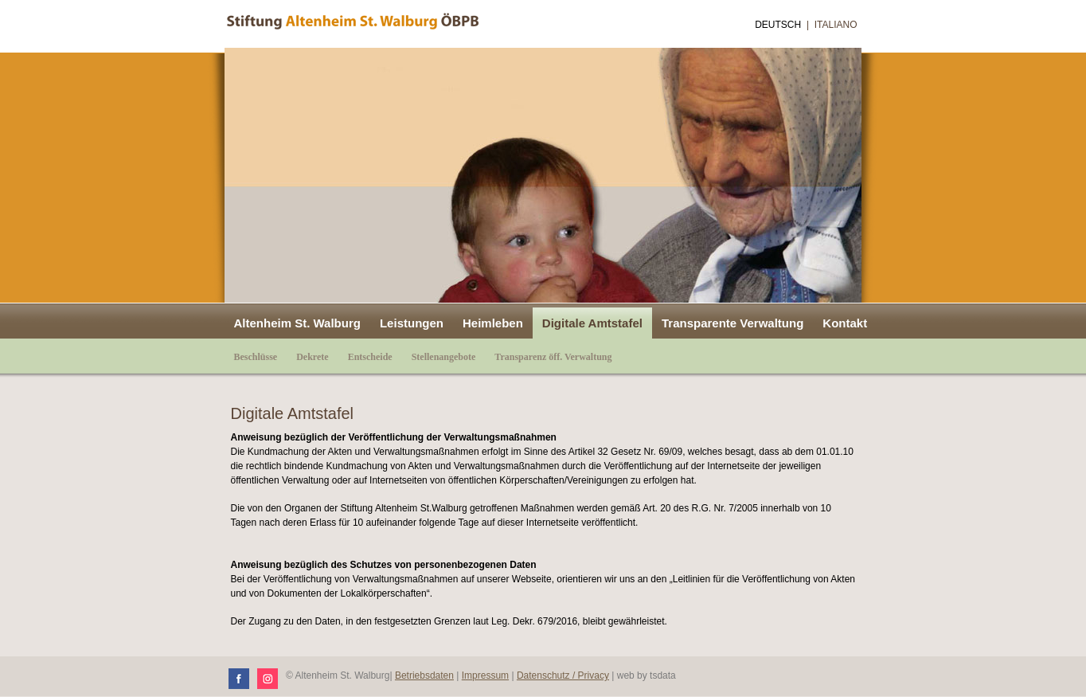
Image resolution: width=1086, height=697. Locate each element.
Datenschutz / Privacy (563, 675)
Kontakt (844, 323)
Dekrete (312, 356)
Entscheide (370, 356)
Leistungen (411, 323)
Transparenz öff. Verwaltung (552, 356)
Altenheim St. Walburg (297, 323)
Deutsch (778, 24)
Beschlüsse (256, 356)
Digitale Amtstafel (592, 323)
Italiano (835, 24)
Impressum (485, 675)
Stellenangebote (444, 356)
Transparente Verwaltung (732, 323)
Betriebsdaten (424, 675)
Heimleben (493, 323)
